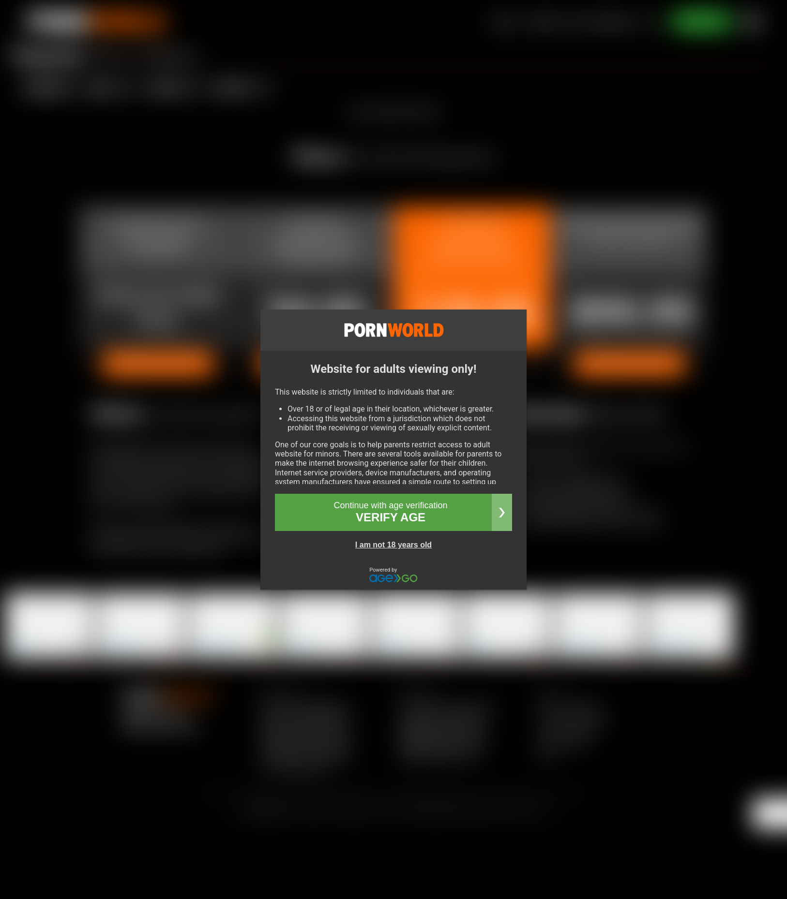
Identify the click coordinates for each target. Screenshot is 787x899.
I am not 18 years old (393, 545)
